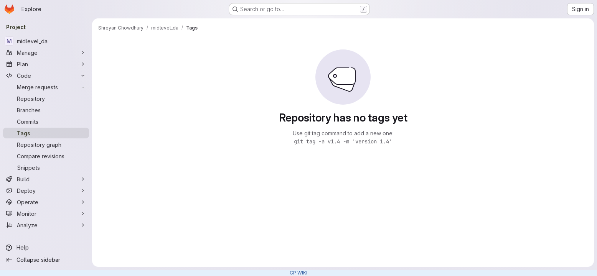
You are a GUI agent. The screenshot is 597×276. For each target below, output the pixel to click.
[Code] (46, 75)
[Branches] (46, 110)
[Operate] (46, 202)
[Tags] (46, 133)
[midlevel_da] (46, 41)
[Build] (46, 179)
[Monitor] (46, 213)
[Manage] (46, 52)
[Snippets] (46, 167)
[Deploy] (46, 190)
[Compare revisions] (46, 156)
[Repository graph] (46, 144)
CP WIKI (298, 273)
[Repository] (46, 98)
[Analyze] (46, 225)
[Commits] (46, 121)
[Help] (46, 247)
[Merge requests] (46, 87)
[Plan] (46, 64)
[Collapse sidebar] (46, 260)
